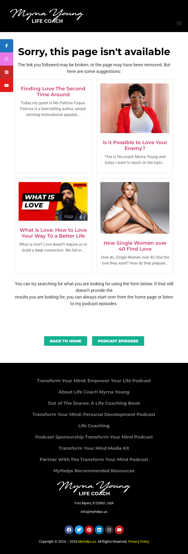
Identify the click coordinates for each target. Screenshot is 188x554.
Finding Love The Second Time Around (53, 91)
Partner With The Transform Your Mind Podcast (94, 459)
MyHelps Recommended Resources (94, 470)
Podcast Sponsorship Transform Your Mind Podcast (94, 437)
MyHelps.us (87, 541)
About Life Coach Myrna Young (94, 392)
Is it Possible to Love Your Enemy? (135, 145)
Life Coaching (94, 425)
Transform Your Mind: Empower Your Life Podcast (94, 380)
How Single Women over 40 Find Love (135, 246)
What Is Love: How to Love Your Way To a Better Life (53, 233)
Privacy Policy (138, 541)
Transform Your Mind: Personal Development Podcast (94, 414)
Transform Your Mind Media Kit (94, 448)
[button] (179, 23)
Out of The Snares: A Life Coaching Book (94, 403)
